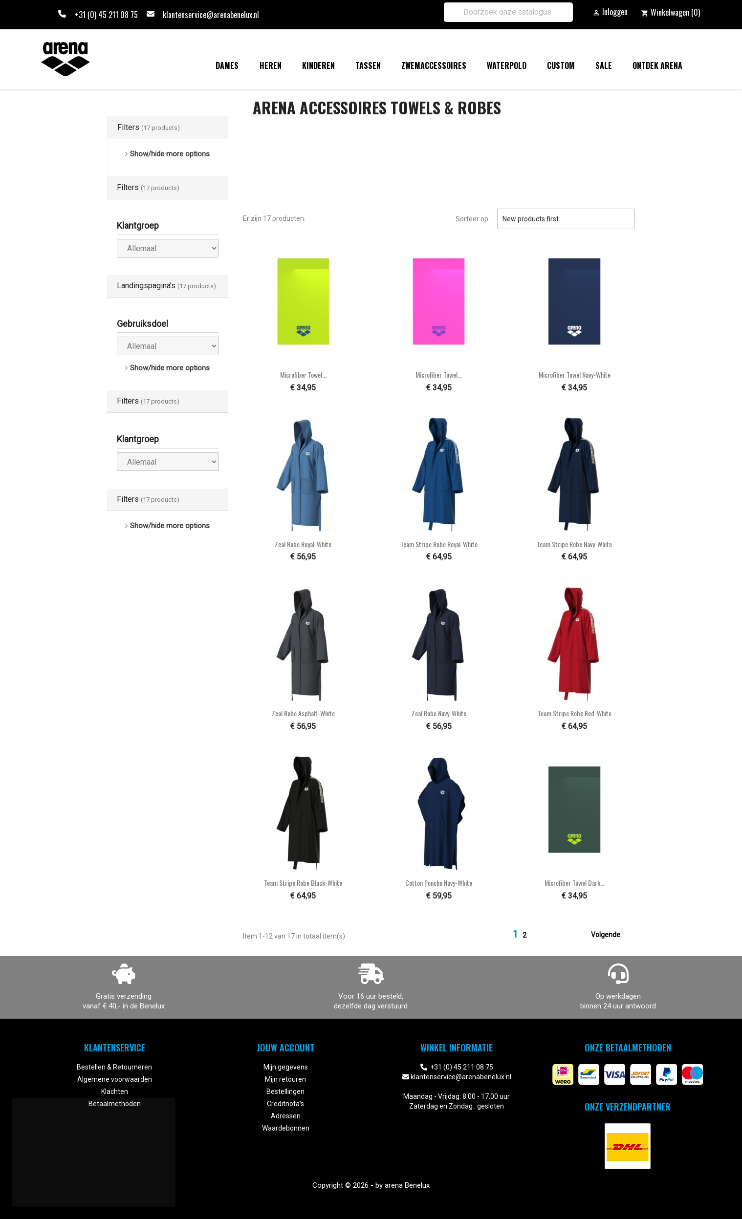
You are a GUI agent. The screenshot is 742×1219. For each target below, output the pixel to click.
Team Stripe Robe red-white (574, 713)
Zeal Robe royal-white (303, 544)
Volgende (611, 935)
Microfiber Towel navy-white (575, 374)
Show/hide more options (170, 154)
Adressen (286, 1116)
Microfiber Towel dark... (575, 882)
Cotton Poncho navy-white (438, 882)
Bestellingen (285, 1091)
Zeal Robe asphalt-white (303, 713)
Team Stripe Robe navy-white (574, 544)
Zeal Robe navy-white (439, 713)
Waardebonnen (285, 1128)
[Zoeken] (508, 12)
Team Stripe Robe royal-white (439, 544)
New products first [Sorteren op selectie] (566, 219)
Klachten (114, 1091)
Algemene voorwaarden (114, 1079)
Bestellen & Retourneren (114, 1067)
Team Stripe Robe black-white (303, 882)
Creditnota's (285, 1104)
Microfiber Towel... (303, 374)
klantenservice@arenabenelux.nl (211, 15)
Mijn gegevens (285, 1067)
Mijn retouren (285, 1079)
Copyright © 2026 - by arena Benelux (371, 1185)
